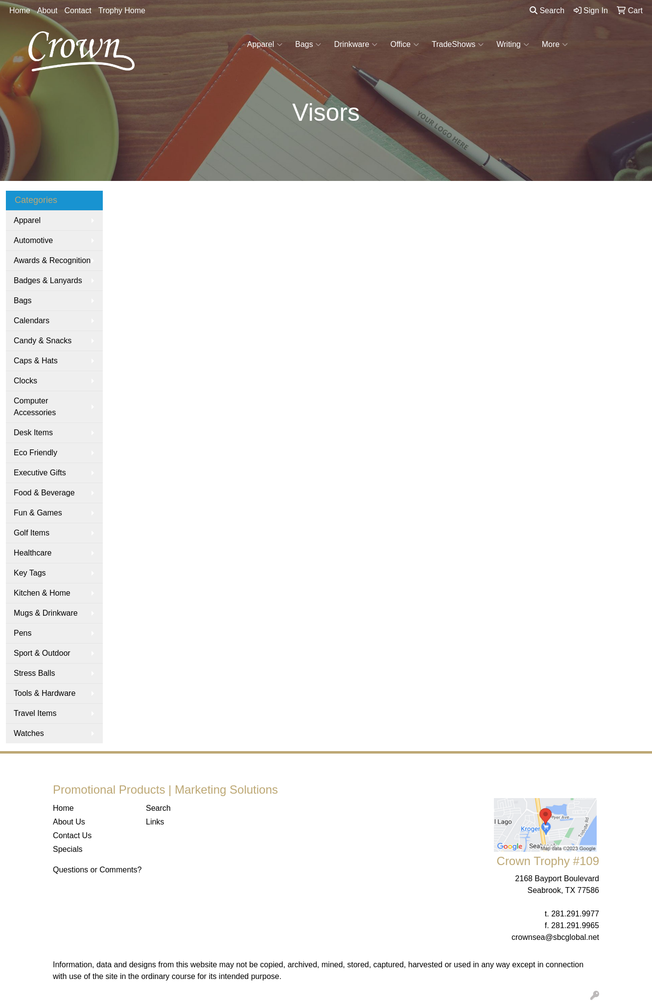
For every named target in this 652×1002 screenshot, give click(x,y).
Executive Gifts (40, 472)
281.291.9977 (575, 914)
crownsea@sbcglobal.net (555, 937)
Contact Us (72, 835)
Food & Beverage (44, 493)
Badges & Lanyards (48, 280)
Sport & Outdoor (42, 653)
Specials (67, 849)
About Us (69, 822)
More (555, 44)
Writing (512, 44)
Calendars (31, 320)
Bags (308, 44)
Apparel (264, 44)
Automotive (33, 240)
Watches (29, 733)
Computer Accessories (35, 407)
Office (404, 44)
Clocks (25, 381)
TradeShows (458, 44)
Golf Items (31, 533)
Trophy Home (121, 10)
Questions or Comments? (97, 870)
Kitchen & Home (42, 593)
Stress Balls (34, 673)
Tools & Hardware (44, 693)
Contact (78, 10)
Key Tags (30, 573)
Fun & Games (38, 513)
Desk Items (33, 432)
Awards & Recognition (52, 260)
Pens (22, 633)
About (47, 10)
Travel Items (35, 713)
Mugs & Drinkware (46, 613)
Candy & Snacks (42, 340)
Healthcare (32, 553)
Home (19, 10)
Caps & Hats (36, 360)
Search (547, 10)
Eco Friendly (35, 452)
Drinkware (355, 44)
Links (155, 822)
